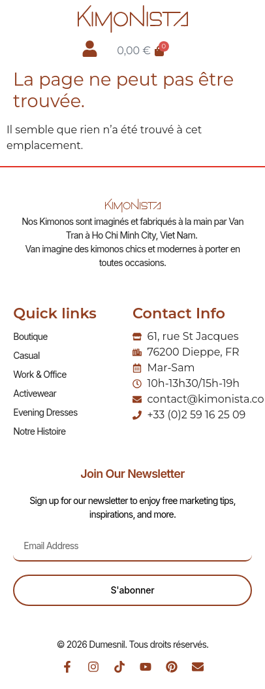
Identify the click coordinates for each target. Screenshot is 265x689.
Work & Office (39, 374)
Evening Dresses (45, 412)
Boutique (30, 336)
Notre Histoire (39, 431)
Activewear (34, 393)
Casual (26, 355)
